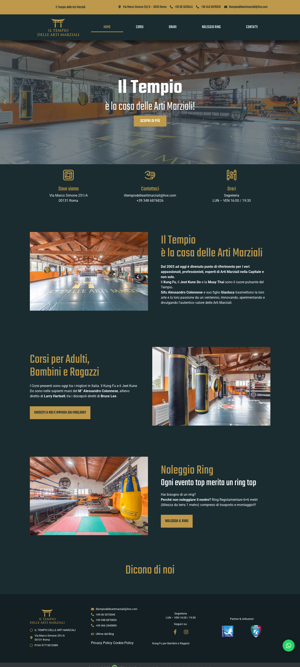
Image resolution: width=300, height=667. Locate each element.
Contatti (252, 27)
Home (107, 27)
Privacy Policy (101, 643)
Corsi (139, 27)
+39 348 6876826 (150, 201)
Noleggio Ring (211, 27)
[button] (5, 102)
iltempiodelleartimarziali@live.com (150, 195)
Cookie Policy (123, 643)
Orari (173, 27)
